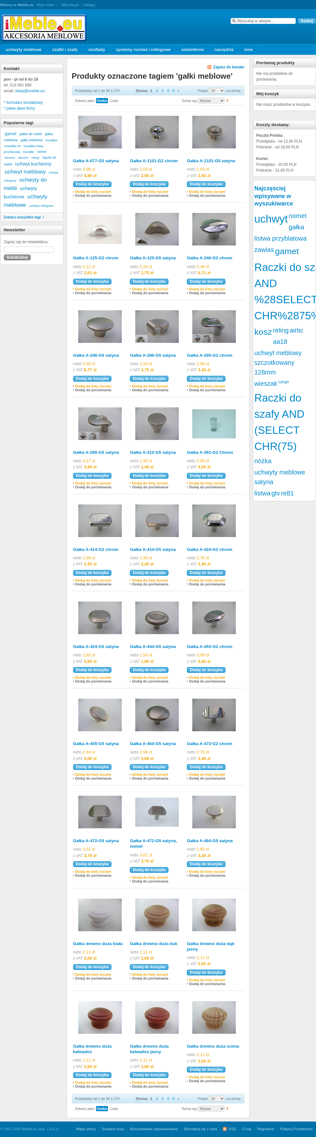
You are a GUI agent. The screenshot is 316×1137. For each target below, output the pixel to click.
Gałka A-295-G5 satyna (96, 452)
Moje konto (45, 5)
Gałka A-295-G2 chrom (209, 355)
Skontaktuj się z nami (200, 1129)
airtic (296, 330)
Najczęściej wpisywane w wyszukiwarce (273, 196)
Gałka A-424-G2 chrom (209, 549)
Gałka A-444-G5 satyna (153, 646)
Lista (114, 101)
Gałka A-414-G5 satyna (153, 549)
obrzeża (10, 157)
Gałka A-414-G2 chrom (96, 549)
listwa (262, 493)
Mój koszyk (70, 5)
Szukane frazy (112, 1129)
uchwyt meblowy (25, 171)
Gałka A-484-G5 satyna (210, 840)
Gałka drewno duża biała (98, 943)
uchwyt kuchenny (33, 163)
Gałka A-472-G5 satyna (96, 840)
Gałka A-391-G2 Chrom (210, 452)
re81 (287, 493)
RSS (232, 1129)
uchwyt (271, 219)
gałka (296, 227)
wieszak (265, 383)
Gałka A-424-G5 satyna (96, 646)
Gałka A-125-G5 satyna (153, 257)
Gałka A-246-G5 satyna (96, 355)
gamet (10, 133)
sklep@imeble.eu (30, 91)
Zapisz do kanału (228, 67)
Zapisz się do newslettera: (26, 242)
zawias (264, 249)
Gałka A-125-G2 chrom (96, 257)
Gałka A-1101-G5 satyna (211, 160)
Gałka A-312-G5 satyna (153, 452)
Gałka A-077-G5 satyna (96, 160)
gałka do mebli (30, 134)
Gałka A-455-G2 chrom (209, 646)
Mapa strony (86, 1129)
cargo (283, 381)
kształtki (28, 152)
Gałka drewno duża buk (153, 943)
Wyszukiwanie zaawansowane (154, 1129)
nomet (41, 152)
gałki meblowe (32, 140)
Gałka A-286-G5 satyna (153, 355)
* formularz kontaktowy (23, 102)
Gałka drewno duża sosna (213, 1046)
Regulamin (265, 1129)
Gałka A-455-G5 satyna (96, 743)
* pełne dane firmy (19, 108)
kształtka (52, 140)
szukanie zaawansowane (267, 26)
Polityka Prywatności (296, 1129)
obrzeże (23, 157)
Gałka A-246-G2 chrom (209, 257)
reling (281, 330)
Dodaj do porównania (93, 195)
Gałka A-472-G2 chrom (209, 743)
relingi (35, 157)
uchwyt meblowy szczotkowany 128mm (278, 362)
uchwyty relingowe (41, 205)
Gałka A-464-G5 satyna (153, 743)
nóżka (263, 460)
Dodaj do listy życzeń (93, 192)
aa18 (280, 341)
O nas (246, 1129)
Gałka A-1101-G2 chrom (153, 160)
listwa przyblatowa (280, 238)
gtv (276, 493)
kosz (263, 332)
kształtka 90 (13, 146)
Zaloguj (89, 5)
